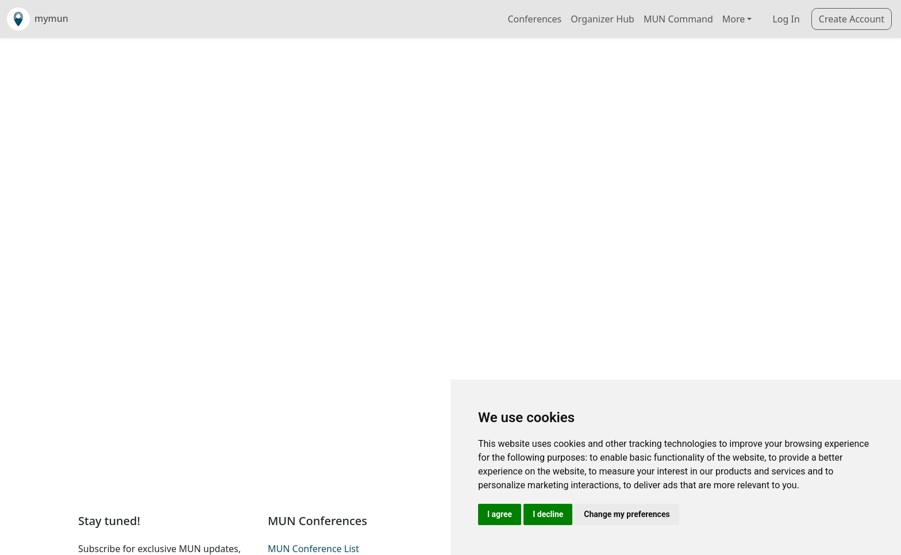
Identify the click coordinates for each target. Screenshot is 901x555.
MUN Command (678, 19)
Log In (785, 19)
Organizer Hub (602, 19)
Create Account (851, 19)
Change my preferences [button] (626, 514)
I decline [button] (548, 514)
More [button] (733, 19)
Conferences (534, 19)
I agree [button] (499, 514)
